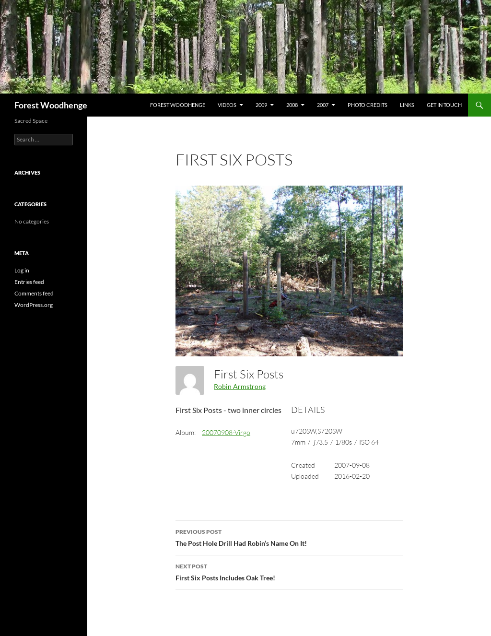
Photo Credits (367, 105)
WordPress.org (33, 304)
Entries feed (29, 281)
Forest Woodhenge (50, 105)
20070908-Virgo (226, 432)
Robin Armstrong (240, 386)
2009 (261, 105)
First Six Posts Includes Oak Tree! (289, 571)
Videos (227, 105)
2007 (322, 105)
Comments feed (34, 293)
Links (407, 105)
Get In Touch (444, 105)
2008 (292, 105)
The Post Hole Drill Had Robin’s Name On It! (289, 536)
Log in (21, 270)
